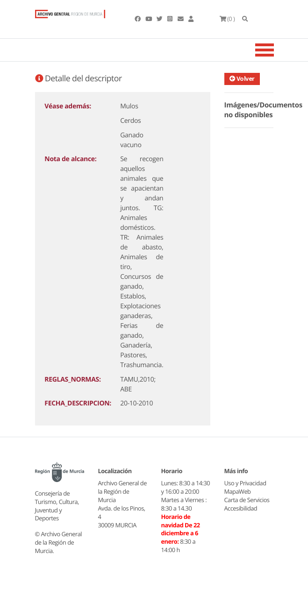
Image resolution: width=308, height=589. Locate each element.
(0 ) (227, 18)
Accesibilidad (241, 508)
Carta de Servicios (247, 500)
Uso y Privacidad (245, 483)
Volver (242, 78)
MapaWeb (237, 491)
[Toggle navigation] (276, 50)
